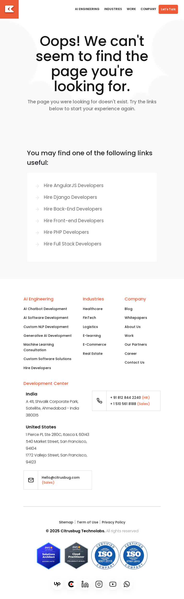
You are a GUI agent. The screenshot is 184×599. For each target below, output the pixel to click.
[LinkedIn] (85, 584)
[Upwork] (57, 584)
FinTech (89, 317)
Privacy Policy (113, 522)
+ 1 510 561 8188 (130, 403)
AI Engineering (87, 9)
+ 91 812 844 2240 (130, 397)
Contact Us (134, 362)
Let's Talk (168, 9)
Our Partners (136, 344)
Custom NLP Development (46, 326)
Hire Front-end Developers (74, 220)
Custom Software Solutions (47, 358)
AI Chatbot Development (45, 308)
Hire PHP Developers (66, 232)
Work (129, 335)
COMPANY (148, 9)
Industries (113, 9)
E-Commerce (94, 344)
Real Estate (93, 353)
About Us (133, 326)
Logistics (90, 326)
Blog (128, 308)
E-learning (92, 335)
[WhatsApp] (126, 584)
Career (131, 353)
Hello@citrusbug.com (61, 480)
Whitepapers (136, 317)
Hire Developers (37, 368)
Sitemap (66, 522)
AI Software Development (45, 317)
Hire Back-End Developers (73, 209)
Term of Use (87, 522)
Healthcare (93, 308)
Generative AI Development (47, 335)
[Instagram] (99, 584)
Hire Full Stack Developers (72, 244)
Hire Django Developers (70, 197)
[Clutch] (71, 584)
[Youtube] (113, 584)
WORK (131, 9)
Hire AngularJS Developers (74, 185)
